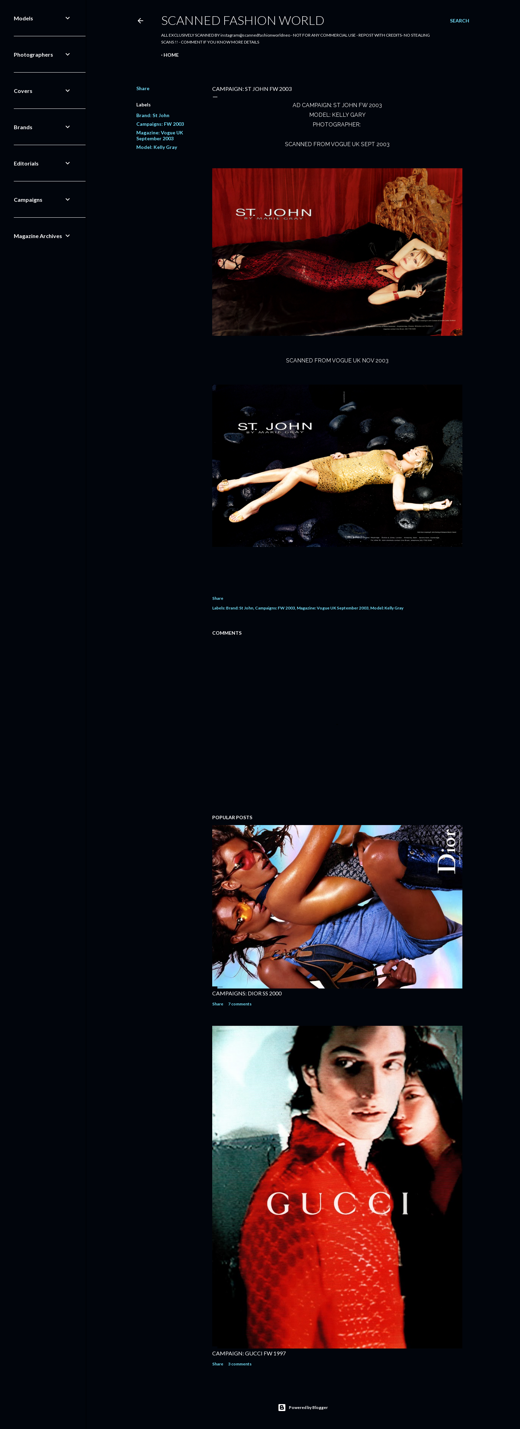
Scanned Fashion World (242, 20)
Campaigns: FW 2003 (160, 124)
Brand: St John (152, 115)
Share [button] (142, 88)
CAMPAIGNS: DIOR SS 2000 (247, 993)
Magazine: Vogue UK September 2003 (159, 135)
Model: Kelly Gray (156, 147)
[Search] (459, 20)
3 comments (240, 1363)
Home (171, 55)
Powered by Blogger (303, 1407)
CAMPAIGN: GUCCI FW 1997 (249, 1353)
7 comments (240, 1003)
